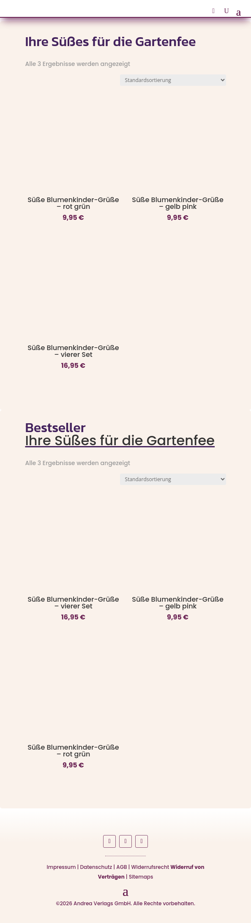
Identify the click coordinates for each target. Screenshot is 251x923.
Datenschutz (96, 867)
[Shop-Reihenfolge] (173, 80)
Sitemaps (141, 876)
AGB (121, 867)
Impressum (61, 867)
